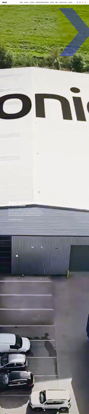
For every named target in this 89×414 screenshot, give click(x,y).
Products (32, 2)
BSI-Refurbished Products (42, 2)
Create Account (63, 2)
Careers (52, 2)
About (21, 2)
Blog (56, 2)
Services (26, 2)
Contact (70, 2)
